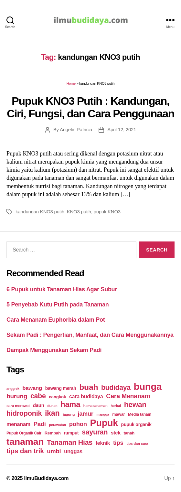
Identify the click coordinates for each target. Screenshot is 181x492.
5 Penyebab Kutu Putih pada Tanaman (57, 304)
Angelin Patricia (76, 129)
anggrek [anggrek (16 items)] (12, 388)
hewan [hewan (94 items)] (135, 405)
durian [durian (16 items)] (53, 406)
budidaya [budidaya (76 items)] (116, 387)
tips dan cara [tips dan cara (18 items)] (137, 443)
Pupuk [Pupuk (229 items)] (104, 423)
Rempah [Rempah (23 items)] (53, 433)
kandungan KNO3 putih (40, 211)
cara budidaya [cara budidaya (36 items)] (86, 396)
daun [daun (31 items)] (38, 405)
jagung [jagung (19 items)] (69, 414)
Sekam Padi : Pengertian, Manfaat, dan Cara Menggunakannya (90, 335)
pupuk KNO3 (107, 211)
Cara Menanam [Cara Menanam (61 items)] (128, 396)
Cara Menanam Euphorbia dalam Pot (55, 319)
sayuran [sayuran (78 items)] (95, 432)
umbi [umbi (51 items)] (54, 451)
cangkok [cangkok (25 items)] (57, 396)
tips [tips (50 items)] (118, 442)
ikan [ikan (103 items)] (52, 413)
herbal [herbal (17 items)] (116, 406)
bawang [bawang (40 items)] (32, 388)
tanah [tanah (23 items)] (128, 433)
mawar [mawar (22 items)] (118, 414)
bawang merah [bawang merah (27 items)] (60, 388)
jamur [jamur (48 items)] (85, 414)
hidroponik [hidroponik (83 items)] (24, 413)
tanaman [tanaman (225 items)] (25, 441)
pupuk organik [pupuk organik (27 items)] (136, 424)
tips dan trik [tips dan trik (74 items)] (25, 451)
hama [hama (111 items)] (70, 404)
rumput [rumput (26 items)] (71, 432)
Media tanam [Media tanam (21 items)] (139, 414)
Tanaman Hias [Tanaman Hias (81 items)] (69, 442)
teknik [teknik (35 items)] (103, 443)
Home (71, 83)
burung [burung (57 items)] (16, 396)
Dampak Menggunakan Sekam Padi (53, 350)
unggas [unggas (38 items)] (73, 451)
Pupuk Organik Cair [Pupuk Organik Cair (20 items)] (23, 433)
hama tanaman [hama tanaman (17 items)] (95, 406)
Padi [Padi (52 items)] (40, 424)
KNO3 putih (79, 211)
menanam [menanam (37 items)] (18, 424)
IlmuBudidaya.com (46, 478)
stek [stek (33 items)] (116, 432)
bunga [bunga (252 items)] (148, 386)
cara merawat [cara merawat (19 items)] (18, 405)
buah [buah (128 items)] (88, 387)
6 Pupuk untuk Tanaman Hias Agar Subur (61, 289)
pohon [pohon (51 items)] (78, 424)
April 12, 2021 (121, 129)
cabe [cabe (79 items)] (38, 396)
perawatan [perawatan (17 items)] (57, 425)
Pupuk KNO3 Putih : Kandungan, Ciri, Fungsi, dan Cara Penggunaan (90, 107)
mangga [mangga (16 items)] (102, 414)
